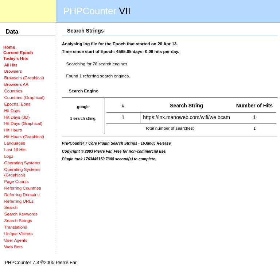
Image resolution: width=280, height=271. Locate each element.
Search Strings (18, 220)
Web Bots (13, 246)
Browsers (13, 71)
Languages (14, 143)
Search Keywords (20, 213)
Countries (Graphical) (24, 97)
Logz (8, 156)
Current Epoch (18, 52)
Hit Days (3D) (17, 117)
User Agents (15, 240)
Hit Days (12, 110)
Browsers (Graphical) (24, 77)
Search (11, 207)
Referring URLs (18, 201)
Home (9, 47)
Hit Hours (13, 129)
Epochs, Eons (17, 104)
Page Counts (16, 181)
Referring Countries (22, 188)
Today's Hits (15, 58)
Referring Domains (21, 194)
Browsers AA (16, 84)
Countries (13, 90)
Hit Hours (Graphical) (24, 136)
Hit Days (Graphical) (23, 123)
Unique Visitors (18, 233)
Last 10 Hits (15, 149)
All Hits (10, 64)
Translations (15, 227)
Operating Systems (22, 162)
